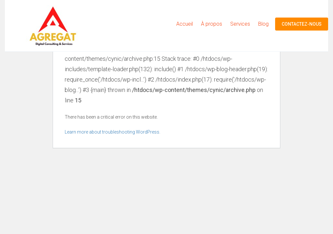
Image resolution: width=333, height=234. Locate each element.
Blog (263, 24)
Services (240, 24)
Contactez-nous (302, 24)
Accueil (184, 24)
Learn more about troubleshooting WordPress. (112, 132)
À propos (211, 24)
